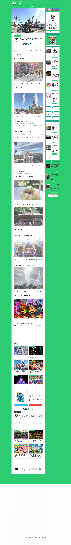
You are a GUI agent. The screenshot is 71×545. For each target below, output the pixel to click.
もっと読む (28, 459)
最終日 (27, 423)
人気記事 (32, 6)
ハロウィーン (22, 320)
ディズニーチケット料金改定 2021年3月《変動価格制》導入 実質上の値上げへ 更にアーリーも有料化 (20, 453)
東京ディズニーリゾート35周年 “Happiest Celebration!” (22, 123)
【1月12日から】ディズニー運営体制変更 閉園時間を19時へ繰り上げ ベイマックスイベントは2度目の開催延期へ (21, 439)
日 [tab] (48, 115)
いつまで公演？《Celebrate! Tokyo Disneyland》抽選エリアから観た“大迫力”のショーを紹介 (20, 385)
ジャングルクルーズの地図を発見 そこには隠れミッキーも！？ (55, 119)
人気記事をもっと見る (52, 144)
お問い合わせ (44, 474)
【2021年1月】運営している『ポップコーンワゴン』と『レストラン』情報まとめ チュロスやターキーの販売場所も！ (55, 51)
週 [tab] (52, 115)
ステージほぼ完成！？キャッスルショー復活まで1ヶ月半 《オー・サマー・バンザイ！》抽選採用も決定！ (55, 136)
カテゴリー (24, 6)
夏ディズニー (24, 423)
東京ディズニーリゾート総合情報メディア (35, 476)
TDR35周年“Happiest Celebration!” (19, 422)
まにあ (54, 6)
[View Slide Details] (52, 44)
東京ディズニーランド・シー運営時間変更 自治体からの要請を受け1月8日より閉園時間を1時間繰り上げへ (36, 439)
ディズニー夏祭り (19, 423)
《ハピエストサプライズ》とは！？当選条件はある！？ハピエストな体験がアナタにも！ (36, 370)
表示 (19, 54)
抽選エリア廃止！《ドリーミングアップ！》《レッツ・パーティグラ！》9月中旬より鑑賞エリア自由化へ (35, 356)
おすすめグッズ (46, 6)
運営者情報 (40, 474)
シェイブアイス (26, 422)
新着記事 (30, 474)
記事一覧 (39, 6)
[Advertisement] (21, 334)
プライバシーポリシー (34, 474)
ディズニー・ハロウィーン (32, 422)
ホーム (17, 6)
